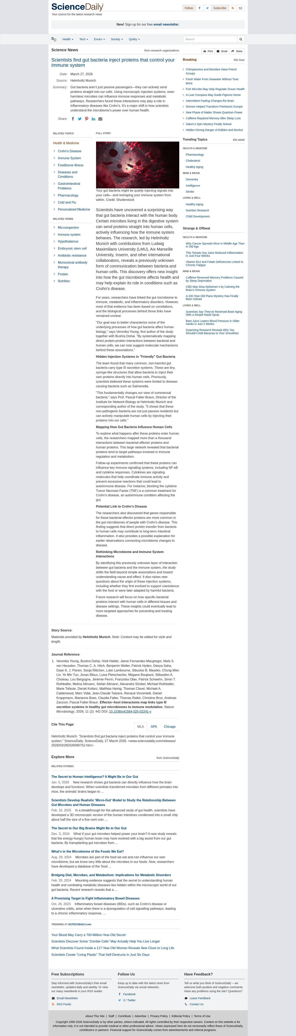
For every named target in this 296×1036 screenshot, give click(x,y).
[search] (241, 39)
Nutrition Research (197, 210)
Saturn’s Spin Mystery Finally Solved (208, 124)
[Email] (100, 118)
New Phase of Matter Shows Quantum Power (214, 112)
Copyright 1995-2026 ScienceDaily (77, 1022)
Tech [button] (83, 39)
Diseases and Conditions (67, 175)
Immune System (69, 158)
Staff (111, 1016)
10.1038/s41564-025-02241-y (130, 711)
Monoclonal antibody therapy (72, 265)
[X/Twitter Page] (207, 8)
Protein (63, 274)
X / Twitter (129, 1000)
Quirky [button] (134, 39)
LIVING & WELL (192, 197)
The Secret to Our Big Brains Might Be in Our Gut (89, 828)
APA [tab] (154, 726)
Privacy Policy (159, 1016)
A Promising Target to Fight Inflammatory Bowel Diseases (95, 898)
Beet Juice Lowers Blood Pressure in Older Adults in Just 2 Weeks (213, 322)
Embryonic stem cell (72, 248)
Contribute (124, 1016)
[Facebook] (73, 118)
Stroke (190, 191)
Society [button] (117, 39)
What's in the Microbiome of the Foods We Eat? (87, 851)
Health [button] (67, 39)
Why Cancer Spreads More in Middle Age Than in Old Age (215, 245)
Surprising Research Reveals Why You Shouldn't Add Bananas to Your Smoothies (212, 331)
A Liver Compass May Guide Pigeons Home (213, 95)
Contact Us (197, 1004)
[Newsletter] (241, 8)
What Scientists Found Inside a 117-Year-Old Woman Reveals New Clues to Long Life (112, 948)
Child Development (198, 216)
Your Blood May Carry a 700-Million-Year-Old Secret (88, 935)
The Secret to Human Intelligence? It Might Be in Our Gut (94, 776)
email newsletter (166, 24)
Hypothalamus (68, 241)
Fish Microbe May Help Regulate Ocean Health (215, 89)
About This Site (95, 1016)
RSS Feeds (64, 1004)
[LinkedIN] (93, 118)
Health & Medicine (66, 143)
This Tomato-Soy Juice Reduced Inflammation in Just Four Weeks (214, 254)
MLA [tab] (140, 726)
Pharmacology (68, 195)
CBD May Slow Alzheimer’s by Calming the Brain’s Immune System (213, 288)
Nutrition (64, 281)
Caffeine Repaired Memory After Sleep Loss (213, 118)
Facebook (129, 994)
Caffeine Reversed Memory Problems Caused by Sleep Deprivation (214, 279)
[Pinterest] (86, 118)
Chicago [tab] (170, 726)
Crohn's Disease (69, 151)
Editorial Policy (181, 1016)
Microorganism (68, 227)
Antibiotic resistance (72, 255)
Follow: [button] (189, 8)
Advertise (140, 1016)
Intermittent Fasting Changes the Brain (210, 100)
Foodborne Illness (70, 165)
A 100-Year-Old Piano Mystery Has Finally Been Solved (212, 297)
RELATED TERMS (63, 219)
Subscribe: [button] (220, 8)
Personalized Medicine (74, 209)
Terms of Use (202, 1016)
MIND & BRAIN (191, 173)
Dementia (192, 179)
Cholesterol (193, 160)
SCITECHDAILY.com (79, 924)
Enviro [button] (99, 39)
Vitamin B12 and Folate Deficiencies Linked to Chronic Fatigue (214, 263)
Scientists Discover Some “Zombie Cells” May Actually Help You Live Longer (105, 941)
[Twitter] (79, 118)
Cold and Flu (67, 202)
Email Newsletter (67, 998)
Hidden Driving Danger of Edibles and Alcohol (214, 130)
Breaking (190, 59)
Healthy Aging (194, 167)
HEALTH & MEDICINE (195, 148)
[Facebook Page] (200, 8)
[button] (208, 51)
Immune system (69, 234)
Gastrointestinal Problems (69, 186)
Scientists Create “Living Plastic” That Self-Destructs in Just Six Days (100, 954)
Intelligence (193, 185)
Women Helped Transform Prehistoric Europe (214, 106)
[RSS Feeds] (233, 8)
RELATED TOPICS (63, 133)
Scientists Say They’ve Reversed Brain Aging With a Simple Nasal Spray (214, 313)
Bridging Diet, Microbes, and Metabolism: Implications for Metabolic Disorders (111, 875)
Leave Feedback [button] (200, 998)
